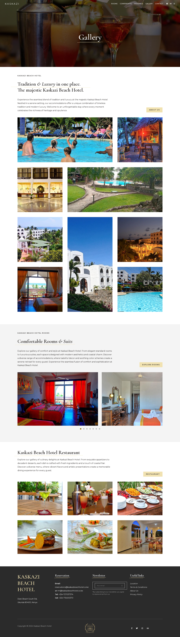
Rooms (114, 4)
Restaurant (153, 474)
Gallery (149, 4)
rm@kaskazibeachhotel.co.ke (70, 591)
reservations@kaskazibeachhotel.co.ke (72, 587)
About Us (154, 110)
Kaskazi (12, 3)
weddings (138, 4)
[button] (80, 429)
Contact (159, 4)
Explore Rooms (151, 365)
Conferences (126, 4)
